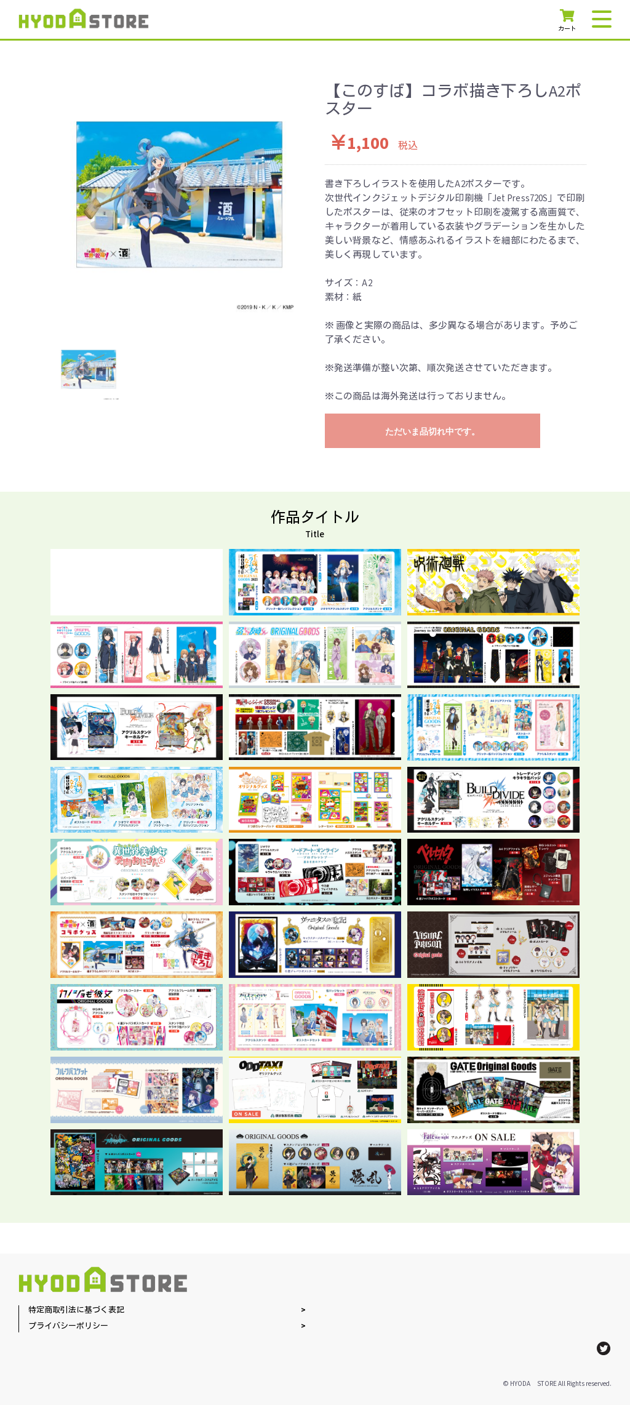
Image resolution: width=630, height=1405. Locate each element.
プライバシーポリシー (68, 1326)
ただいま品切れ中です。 (432, 431)
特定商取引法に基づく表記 (76, 1310)
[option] (179, 194)
